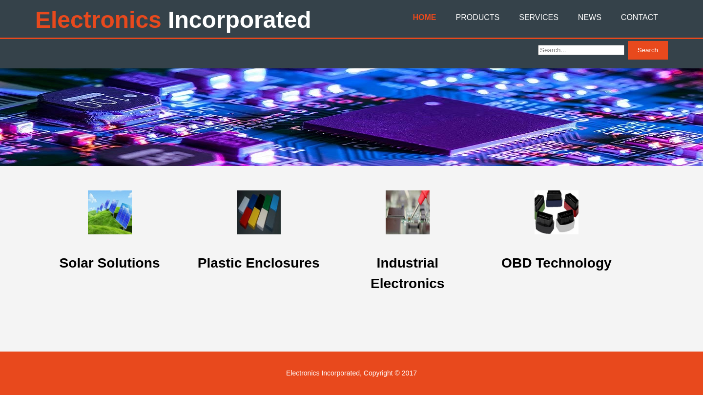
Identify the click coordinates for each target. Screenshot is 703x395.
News (589, 17)
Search (648, 50)
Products (477, 17)
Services (538, 17)
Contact (639, 17)
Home (424, 17)
